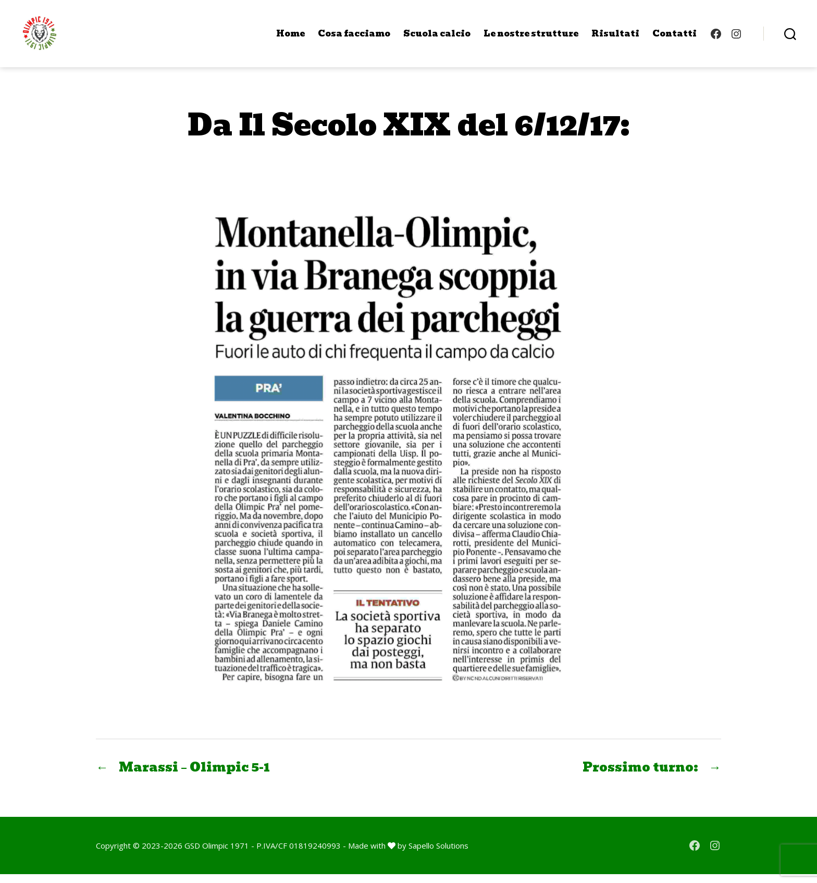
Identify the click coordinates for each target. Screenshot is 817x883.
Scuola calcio (437, 38)
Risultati (615, 38)
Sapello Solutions (438, 854)
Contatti (674, 38)
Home (290, 38)
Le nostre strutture (531, 38)
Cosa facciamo (354, 38)
